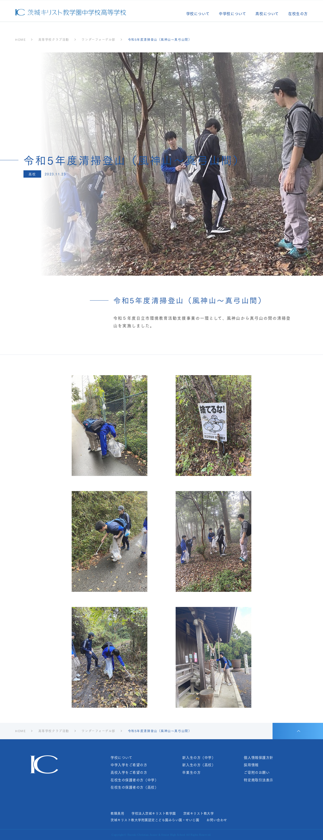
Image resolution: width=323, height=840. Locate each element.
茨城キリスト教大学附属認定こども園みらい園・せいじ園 (155, 820)
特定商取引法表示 (258, 780)
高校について (267, 14)
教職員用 (117, 813)
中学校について (232, 14)
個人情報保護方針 (258, 757)
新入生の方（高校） (198, 765)
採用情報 (251, 765)
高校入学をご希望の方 (129, 772)
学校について (198, 14)
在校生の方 (298, 14)
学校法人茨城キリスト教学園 (153, 813)
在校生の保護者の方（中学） (134, 780)
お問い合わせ (216, 820)
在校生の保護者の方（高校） (134, 787)
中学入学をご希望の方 (129, 765)
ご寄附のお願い (257, 772)
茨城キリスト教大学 (198, 813)
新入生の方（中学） (198, 757)
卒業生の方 (191, 772)
